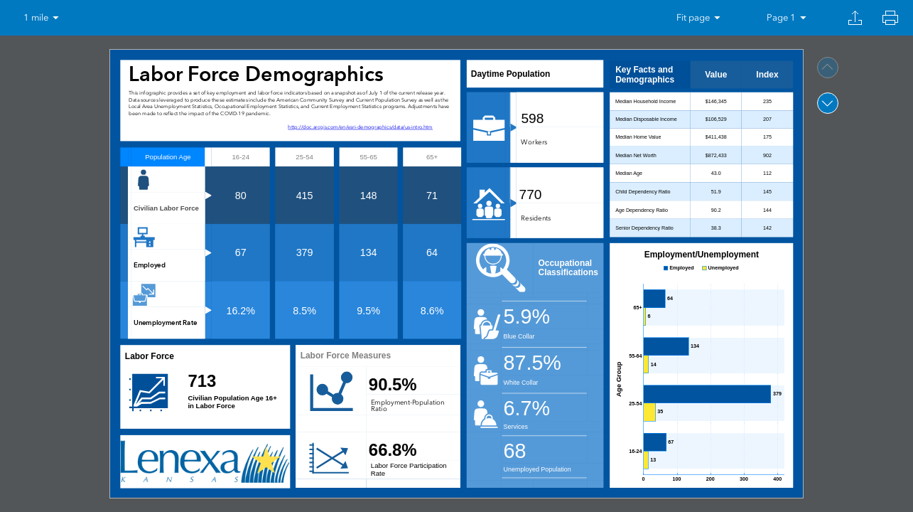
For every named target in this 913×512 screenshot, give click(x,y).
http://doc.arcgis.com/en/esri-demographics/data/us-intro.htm (360, 127)
